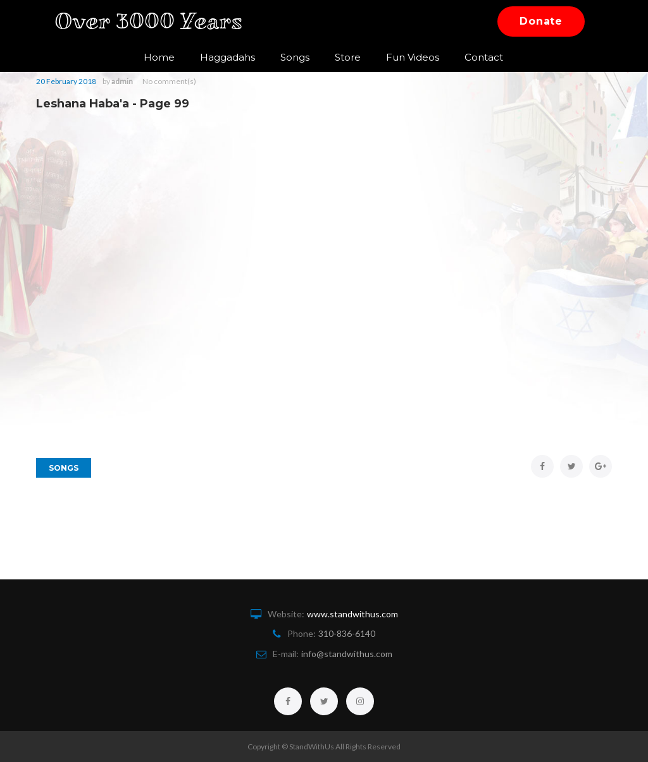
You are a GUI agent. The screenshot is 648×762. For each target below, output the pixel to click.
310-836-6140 (346, 633)
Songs (286, 57)
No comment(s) (169, 81)
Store (339, 57)
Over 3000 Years (157, 21)
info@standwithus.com (346, 653)
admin (122, 81)
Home (150, 57)
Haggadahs (218, 57)
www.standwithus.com (352, 613)
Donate (541, 21)
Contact (475, 57)
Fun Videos (403, 57)
